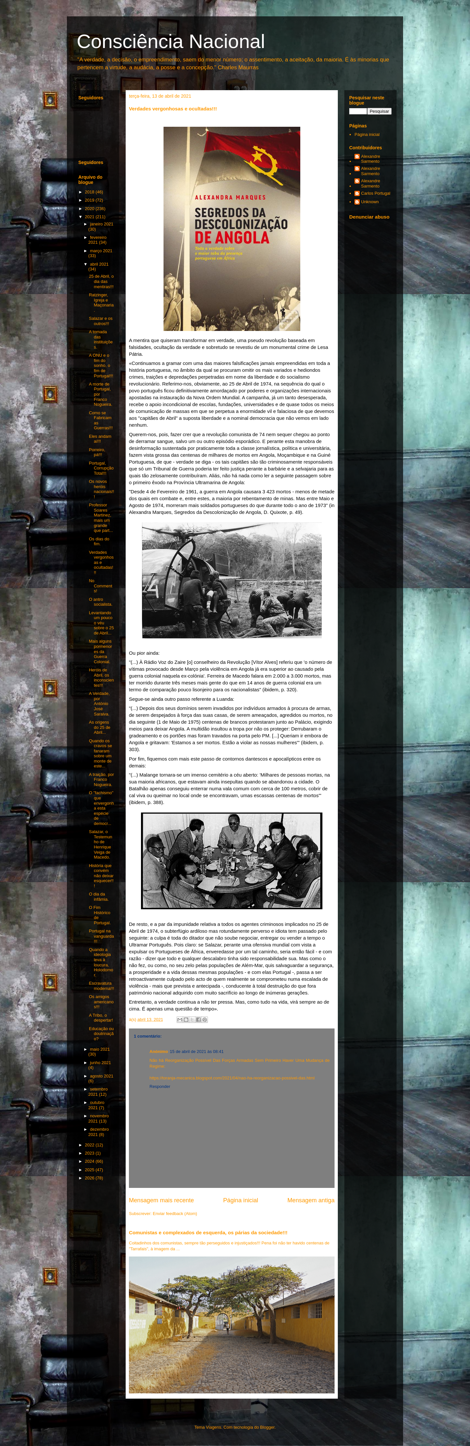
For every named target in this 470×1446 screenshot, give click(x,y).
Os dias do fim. (99, 541)
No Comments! (100, 585)
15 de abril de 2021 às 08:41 (197, 1051)
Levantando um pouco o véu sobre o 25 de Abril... (101, 622)
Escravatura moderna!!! (101, 986)
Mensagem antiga (311, 1200)
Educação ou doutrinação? (101, 1033)
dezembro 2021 (98, 1132)
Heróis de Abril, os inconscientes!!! (101, 677)
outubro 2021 (96, 1105)
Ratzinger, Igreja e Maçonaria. (101, 302)
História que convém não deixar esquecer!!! (101, 875)
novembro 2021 (98, 1118)
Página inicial (240, 1200)
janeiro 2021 (102, 224)
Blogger (267, 1427)
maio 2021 (100, 1049)
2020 (90, 208)
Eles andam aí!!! (100, 439)
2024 (90, 1161)
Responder (159, 1086)
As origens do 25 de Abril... (99, 727)
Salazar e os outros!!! (100, 321)
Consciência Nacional (171, 41)
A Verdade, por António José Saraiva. (99, 703)
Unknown (370, 201)
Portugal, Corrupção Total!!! (101, 468)
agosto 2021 (102, 1076)
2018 (90, 191)
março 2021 (101, 250)
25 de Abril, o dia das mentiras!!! (101, 281)
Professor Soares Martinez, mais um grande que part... (101, 517)
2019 (90, 200)
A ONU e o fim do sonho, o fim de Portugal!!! (101, 365)
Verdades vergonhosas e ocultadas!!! (101, 562)
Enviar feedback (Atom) (175, 1213)
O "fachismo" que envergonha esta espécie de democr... (101, 808)
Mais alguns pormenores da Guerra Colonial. (100, 651)
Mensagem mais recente (161, 1200)
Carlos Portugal (375, 193)
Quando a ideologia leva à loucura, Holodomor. (101, 962)
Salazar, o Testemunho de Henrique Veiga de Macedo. (100, 844)
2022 (90, 1144)
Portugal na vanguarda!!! (101, 936)
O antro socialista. (100, 602)
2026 (90, 1177)
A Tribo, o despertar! (101, 1018)
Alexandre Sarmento (370, 159)
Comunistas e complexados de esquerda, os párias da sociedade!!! (208, 1232)
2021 (90, 216)
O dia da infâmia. (99, 897)
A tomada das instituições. (101, 339)
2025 (90, 1169)
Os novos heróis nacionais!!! (101, 489)
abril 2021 (99, 264)
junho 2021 (100, 1062)
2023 (90, 1153)
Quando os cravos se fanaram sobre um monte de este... (100, 753)
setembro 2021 (98, 1092)
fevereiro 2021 (97, 240)
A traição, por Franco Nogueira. (101, 779)
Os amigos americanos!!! (101, 1001)
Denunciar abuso (369, 217)
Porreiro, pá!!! (97, 452)
